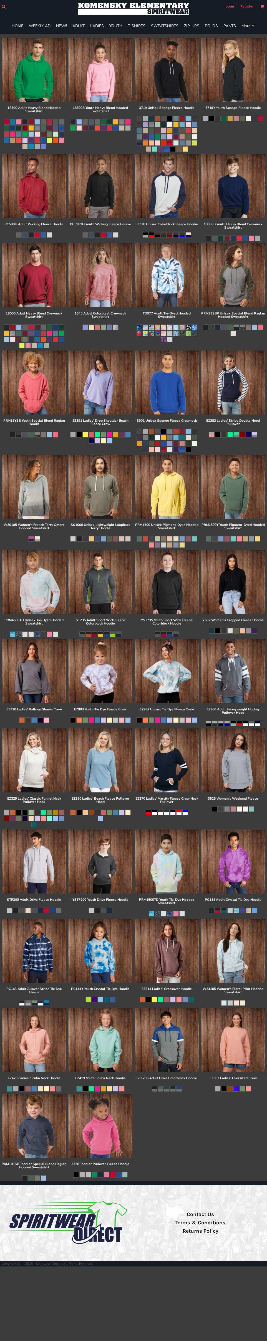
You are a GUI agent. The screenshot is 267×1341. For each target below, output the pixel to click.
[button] (3, 6)
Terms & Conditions (200, 1223)
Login (229, 6)
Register (247, 6)
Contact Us (200, 1214)
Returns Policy (200, 1231)
